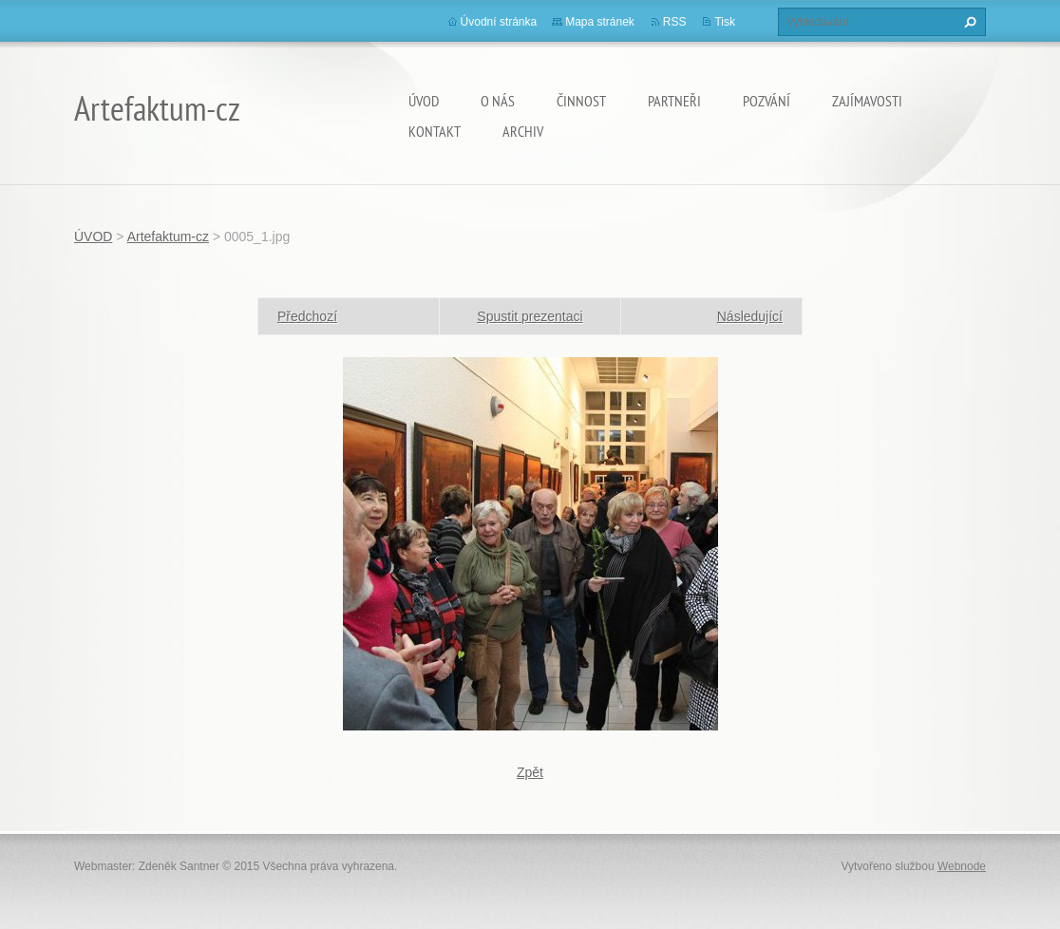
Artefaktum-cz (168, 236)
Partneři (674, 100)
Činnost (581, 100)
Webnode (961, 866)
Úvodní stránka (499, 21)
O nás (498, 100)
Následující (750, 316)
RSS (675, 21)
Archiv (522, 131)
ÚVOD (423, 100)
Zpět (530, 772)
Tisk (724, 21)
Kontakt (434, 131)
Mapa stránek (599, 21)
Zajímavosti (867, 100)
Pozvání (766, 100)
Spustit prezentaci (529, 316)
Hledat (968, 22)
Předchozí (307, 316)
